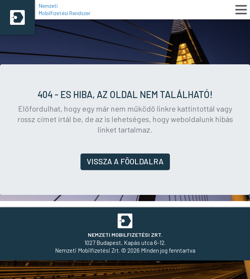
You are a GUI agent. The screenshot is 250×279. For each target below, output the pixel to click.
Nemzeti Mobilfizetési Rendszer (65, 9)
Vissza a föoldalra (125, 161)
